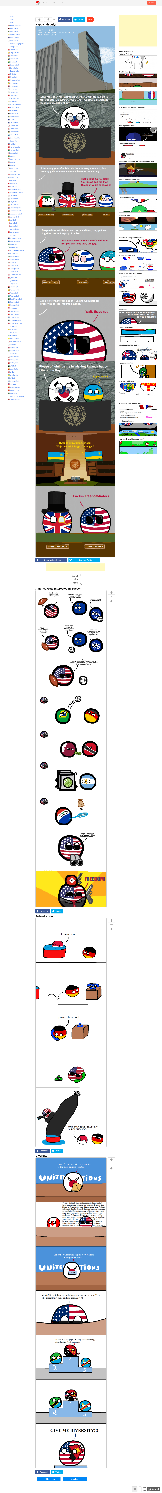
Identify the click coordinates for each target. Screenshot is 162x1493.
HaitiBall (12, 144)
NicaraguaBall (14, 241)
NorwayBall (13, 253)
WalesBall (12, 393)
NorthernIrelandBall (16, 250)
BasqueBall (13, 47)
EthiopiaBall (13, 117)
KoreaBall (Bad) (15, 190)
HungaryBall (13, 150)
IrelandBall (13, 168)
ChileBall (12, 74)
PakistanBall (13, 256)
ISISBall (12, 171)
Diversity (41, 1155)
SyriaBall (12, 345)
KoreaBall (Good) (15, 193)
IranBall (11, 162)
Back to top (134, 1489)
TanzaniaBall (13, 351)
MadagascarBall (15, 214)
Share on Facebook (52, 560)
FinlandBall (13, 123)
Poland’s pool (44, 916)
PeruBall (12, 262)
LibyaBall (12, 202)
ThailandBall (13, 357)
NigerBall (12, 244)
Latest (45, 3)
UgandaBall (13, 369)
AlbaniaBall (13, 28)
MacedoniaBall (14, 211)
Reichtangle (13, 287)
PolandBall (13, 266)
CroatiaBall (13, 86)
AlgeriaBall (13, 31)
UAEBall (12, 366)
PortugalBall (13, 269)
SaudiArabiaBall (15, 299)
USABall (12, 384)
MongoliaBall (13, 229)
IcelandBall (13, 153)
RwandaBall (13, 296)
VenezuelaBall (14, 387)
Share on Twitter (85, 560)
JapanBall (12, 183)
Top (63, 3)
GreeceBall (13, 135)
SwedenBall (13, 338)
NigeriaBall (13, 247)
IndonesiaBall (14, 159)
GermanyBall (13, 132)
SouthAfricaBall (14, 320)
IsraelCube (13, 177)
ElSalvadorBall (14, 104)
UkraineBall (13, 375)
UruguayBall (13, 381)
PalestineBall (13, 259)
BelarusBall (13, 50)
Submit (151, 3)
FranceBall (13, 126)
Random (74, 1479)
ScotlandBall (13, 302)
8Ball (11, 22)
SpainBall (12, 329)
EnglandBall (13, 107)
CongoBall (12, 83)
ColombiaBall (14, 80)
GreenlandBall (14, 138)
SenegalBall (13, 305)
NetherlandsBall (15, 238)
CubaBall (12, 89)
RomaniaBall (13, 290)
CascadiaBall (13, 71)
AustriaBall (13, 41)
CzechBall (12, 95)
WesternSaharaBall (16, 396)
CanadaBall (13, 68)
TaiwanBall (13, 348)
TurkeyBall (13, 363)
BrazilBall (12, 62)
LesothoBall (13, 199)
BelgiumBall (13, 53)
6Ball (11, 16)
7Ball (11, 19)
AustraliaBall (13, 38)
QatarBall (12, 278)
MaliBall (12, 220)
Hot (54, 3)
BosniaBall (13, 59)
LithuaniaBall (13, 205)
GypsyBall (12, 141)
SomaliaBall (13, 317)
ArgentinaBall (14, 34)
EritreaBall (12, 110)
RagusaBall (13, 284)
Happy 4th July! (45, 24)
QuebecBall (13, 281)
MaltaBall (12, 223)
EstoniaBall (13, 114)
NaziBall (12, 235)
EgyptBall (12, 101)
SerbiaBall (12, 308)
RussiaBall (13, 293)
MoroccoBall (13, 232)
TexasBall (12, 354)
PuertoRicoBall (14, 275)
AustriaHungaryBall (16, 44)
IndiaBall (12, 156)
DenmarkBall (13, 98)
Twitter (80, 19)
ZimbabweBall (14, 399)
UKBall (11, 372)
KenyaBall (12, 186)
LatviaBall (12, 196)
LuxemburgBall (14, 208)
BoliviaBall (12, 56)
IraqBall (11, 165)
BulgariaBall (13, 65)
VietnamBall (13, 390)
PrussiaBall (13, 272)
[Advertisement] (75, 567)
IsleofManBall (14, 174)
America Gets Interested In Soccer (58, 588)
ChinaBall (12, 77)
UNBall (11, 378)
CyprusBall (13, 92)
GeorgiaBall (13, 129)
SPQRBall (12, 332)
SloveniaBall (13, 314)
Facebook (66, 19)
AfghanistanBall (14, 25)
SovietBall (12, 326)
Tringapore (13, 360)
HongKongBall (14, 147)
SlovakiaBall (13, 311)
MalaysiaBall (13, 217)
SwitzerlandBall (14, 342)
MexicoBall (13, 226)
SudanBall (12, 335)
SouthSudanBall (15, 323)
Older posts (49, 1479)
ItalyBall (12, 180)
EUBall (11, 120)
